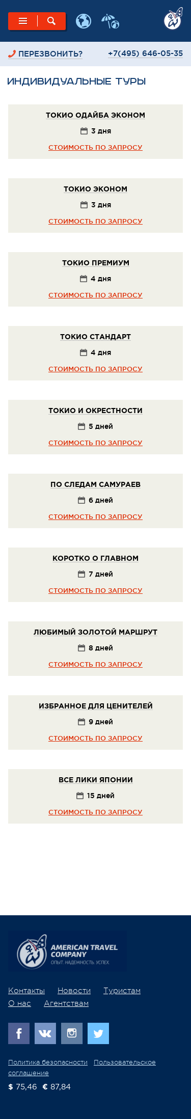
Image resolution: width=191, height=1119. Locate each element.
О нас (19, 1003)
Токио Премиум (95, 263)
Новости (74, 991)
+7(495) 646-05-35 (145, 53)
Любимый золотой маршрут (95, 633)
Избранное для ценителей (96, 706)
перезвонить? (50, 53)
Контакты (26, 991)
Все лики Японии (96, 780)
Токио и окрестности (95, 411)
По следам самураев (95, 485)
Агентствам (66, 1003)
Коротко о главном (95, 559)
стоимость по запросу (95, 147)
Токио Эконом (95, 189)
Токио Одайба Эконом (95, 116)
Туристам (122, 991)
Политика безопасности (48, 1062)
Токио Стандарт (95, 337)
